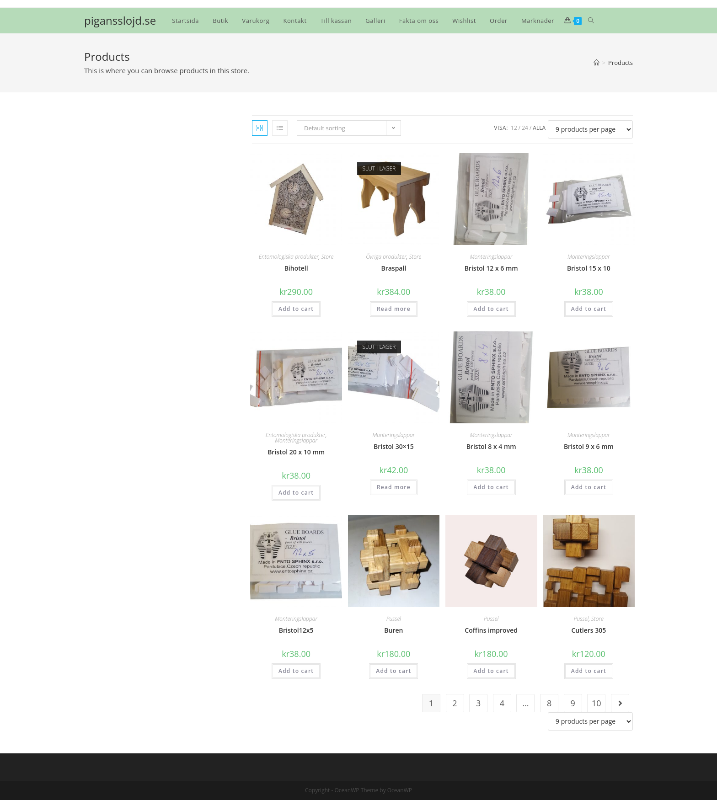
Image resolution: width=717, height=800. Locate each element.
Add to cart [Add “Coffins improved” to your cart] (491, 671)
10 (596, 703)
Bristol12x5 (296, 630)
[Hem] (596, 63)
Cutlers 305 (588, 630)
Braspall (393, 268)
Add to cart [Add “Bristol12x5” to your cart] (296, 671)
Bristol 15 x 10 (588, 268)
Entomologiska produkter (289, 257)
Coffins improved (491, 630)
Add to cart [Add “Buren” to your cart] (393, 671)
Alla (539, 128)
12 (514, 128)
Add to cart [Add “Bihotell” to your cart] (296, 309)
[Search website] (591, 20)
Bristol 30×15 (394, 446)
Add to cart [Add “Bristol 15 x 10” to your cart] (588, 309)
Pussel (393, 619)
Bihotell (296, 268)
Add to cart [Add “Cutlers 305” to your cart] (588, 671)
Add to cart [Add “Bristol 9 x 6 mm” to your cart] (588, 487)
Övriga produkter (386, 257)
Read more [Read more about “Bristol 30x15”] (394, 487)
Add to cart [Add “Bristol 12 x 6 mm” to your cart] (491, 309)
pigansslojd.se (120, 20)
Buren (393, 630)
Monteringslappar (491, 257)
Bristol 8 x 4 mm (491, 446)
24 (525, 128)
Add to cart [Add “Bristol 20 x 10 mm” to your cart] (296, 492)
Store (327, 257)
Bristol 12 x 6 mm (491, 268)
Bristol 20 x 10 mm (296, 452)
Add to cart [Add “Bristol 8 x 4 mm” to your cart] (491, 487)
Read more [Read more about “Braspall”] (394, 309)
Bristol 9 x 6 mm (589, 446)
